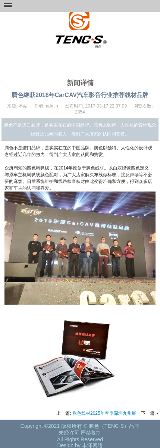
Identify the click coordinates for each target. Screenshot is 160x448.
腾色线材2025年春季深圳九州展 (104, 413)
